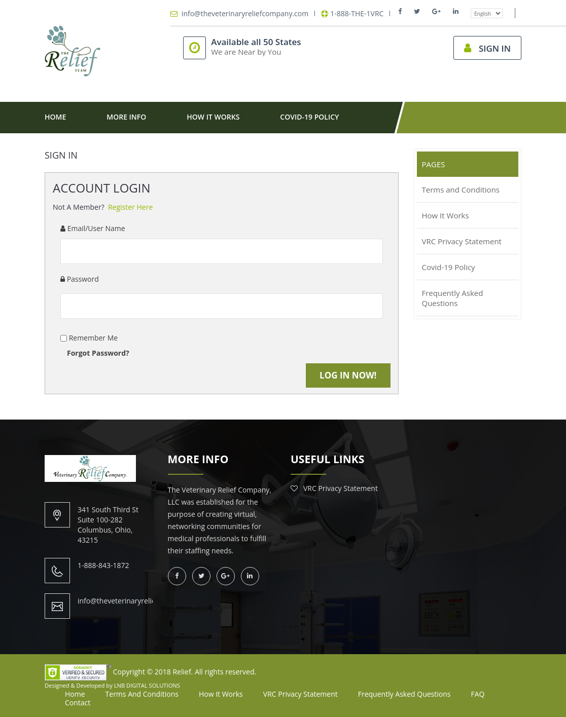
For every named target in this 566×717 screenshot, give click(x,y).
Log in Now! (348, 375)
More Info (126, 117)
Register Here (130, 207)
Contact (77, 702)
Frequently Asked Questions (404, 694)
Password (79, 279)
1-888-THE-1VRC (356, 13)
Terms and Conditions (142, 694)
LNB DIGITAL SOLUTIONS (147, 685)
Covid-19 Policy (309, 117)
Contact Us (87, 147)
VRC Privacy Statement (340, 488)
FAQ (478, 694)
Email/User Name (92, 228)
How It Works (213, 117)
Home (55, 117)
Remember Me (92, 338)
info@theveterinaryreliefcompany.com (245, 13)
